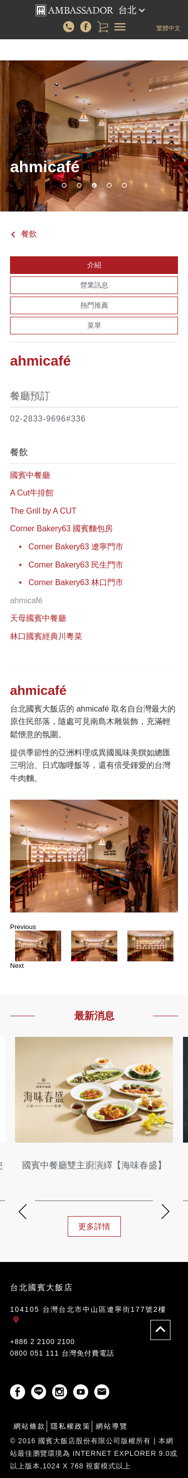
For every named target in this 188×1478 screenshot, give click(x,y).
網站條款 (30, 1426)
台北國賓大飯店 (41, 1287)
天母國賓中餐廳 (38, 618)
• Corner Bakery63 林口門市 (66, 582)
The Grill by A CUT (43, 511)
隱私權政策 (71, 1426)
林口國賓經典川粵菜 (46, 636)
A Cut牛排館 (32, 492)
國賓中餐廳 (30, 475)
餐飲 (23, 234)
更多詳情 (94, 1226)
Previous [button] (23, 927)
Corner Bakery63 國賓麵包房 (61, 528)
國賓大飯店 (74, 11)
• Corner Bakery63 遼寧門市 (66, 546)
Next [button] (17, 965)
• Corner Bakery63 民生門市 (66, 564)
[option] (94, 856)
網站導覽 (112, 1426)
